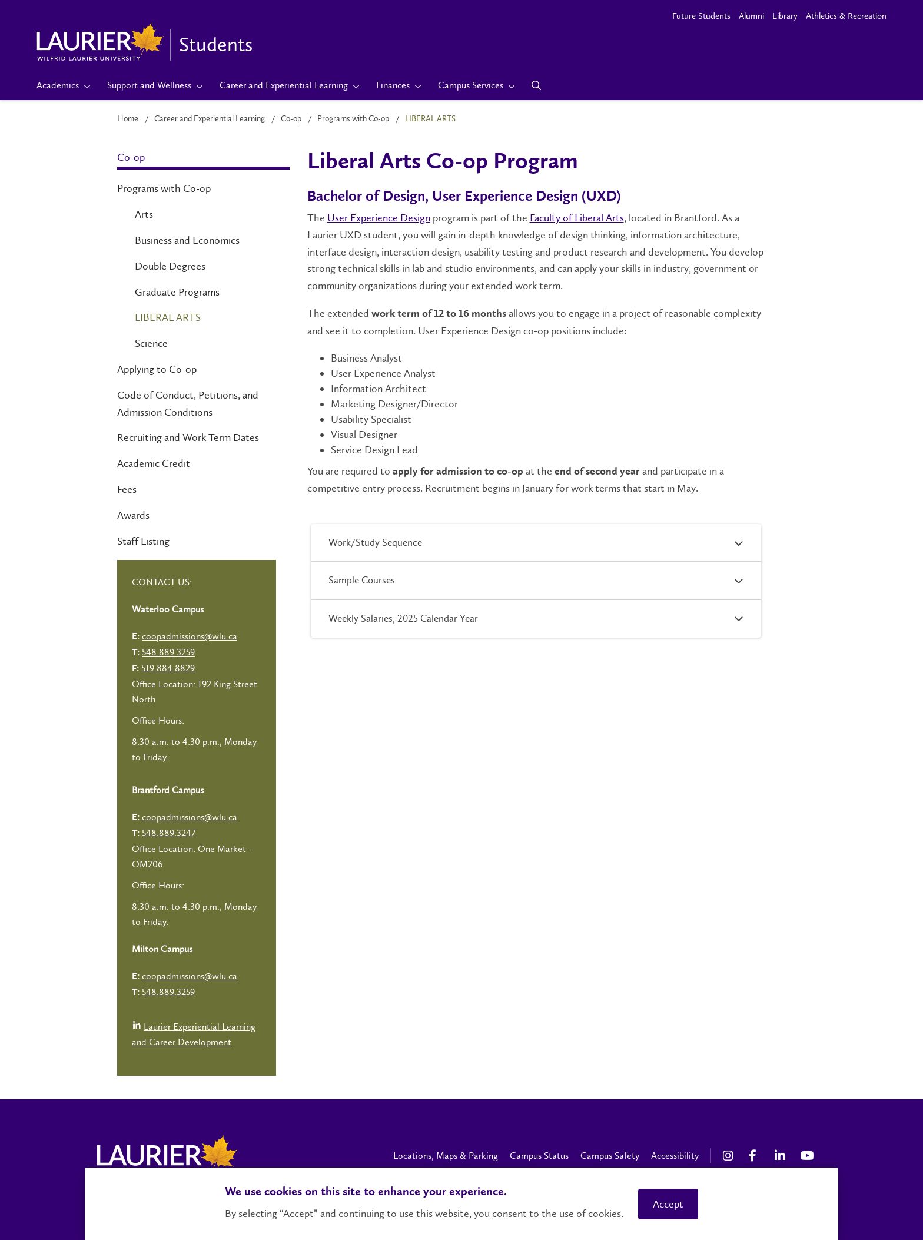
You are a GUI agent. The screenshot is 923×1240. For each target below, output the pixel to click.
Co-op (291, 119)
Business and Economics (187, 240)
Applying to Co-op (157, 369)
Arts (144, 214)
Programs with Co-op (353, 119)
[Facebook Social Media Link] (756, 1156)
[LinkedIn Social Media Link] (782, 1156)
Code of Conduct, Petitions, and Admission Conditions (187, 404)
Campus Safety (609, 1155)
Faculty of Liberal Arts (577, 217)
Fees (127, 489)
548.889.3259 (168, 652)
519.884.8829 (168, 668)
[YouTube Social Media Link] (808, 1156)
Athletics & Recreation (846, 16)
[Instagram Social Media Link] (730, 1156)
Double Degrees (170, 266)
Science (151, 343)
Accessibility (675, 1155)
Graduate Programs (177, 292)
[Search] (536, 85)
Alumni (751, 16)
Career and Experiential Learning (209, 119)
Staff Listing (143, 541)
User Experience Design (378, 217)
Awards (133, 515)
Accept (668, 1204)
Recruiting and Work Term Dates (188, 437)
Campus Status (539, 1155)
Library (785, 16)
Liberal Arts (168, 317)
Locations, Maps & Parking (445, 1155)
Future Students (701, 16)
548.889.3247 (168, 832)
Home (127, 119)
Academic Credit (153, 463)
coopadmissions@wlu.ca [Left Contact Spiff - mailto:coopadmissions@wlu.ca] (189, 636)
